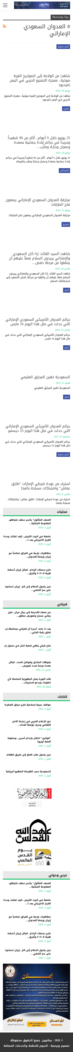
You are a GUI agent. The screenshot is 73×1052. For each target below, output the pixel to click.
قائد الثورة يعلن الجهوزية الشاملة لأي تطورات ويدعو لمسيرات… (29, 681)
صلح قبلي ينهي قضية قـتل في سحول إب (27, 646)
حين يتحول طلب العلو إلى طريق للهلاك (28, 755)
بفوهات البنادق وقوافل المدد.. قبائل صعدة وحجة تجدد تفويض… (30, 664)
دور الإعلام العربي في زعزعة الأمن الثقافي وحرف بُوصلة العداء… (31, 723)
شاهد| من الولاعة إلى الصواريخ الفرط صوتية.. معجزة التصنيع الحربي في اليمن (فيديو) (40, 80)
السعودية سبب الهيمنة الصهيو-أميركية (27, 771)
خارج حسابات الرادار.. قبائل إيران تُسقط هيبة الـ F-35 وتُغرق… (29, 571)
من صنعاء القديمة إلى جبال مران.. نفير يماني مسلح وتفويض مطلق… (29, 614)
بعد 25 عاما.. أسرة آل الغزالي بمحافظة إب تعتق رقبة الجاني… (28, 631)
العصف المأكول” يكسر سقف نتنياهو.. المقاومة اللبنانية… (29, 522)
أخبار (66, 290)
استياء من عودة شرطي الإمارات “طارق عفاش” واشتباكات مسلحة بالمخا (40, 486)
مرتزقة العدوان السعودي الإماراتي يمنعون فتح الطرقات (37, 202)
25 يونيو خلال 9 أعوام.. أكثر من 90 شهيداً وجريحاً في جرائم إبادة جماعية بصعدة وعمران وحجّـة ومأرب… (39, 142)
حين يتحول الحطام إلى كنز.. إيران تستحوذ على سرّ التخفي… (28, 588)
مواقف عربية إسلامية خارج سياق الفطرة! (27, 705)
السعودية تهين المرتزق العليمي (45, 377)
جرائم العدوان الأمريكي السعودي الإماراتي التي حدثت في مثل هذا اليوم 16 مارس (37, 321)
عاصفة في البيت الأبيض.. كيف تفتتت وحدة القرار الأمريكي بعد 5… (27, 538)
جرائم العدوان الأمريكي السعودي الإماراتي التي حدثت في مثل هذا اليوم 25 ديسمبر (37, 428)
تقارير (66, 109)
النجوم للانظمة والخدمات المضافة (26, 1045)
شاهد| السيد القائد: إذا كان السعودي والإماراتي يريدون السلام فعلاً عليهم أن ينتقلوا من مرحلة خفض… (39, 258)
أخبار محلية (63, 46)
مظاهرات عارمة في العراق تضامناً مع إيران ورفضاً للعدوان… (30, 555)
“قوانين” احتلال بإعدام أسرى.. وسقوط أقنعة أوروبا (29, 740)
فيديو (66, 224)
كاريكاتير (64, 170)
